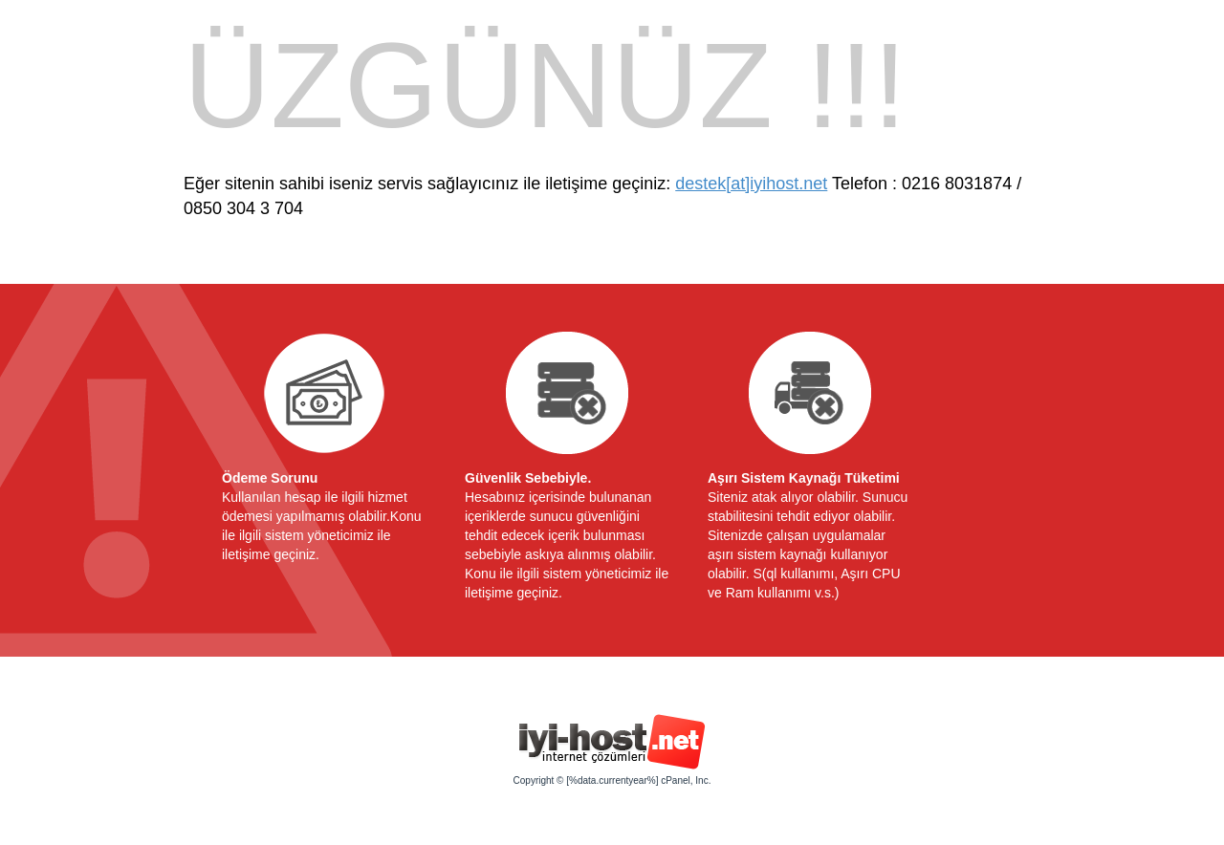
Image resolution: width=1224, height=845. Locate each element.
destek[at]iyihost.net (751, 183)
